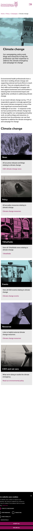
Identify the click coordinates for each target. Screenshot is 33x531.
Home (2, 13)
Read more (5, 505)
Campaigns (14, 13)
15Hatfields (7, 254)
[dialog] (16, 512)
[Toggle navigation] (30, 4)
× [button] (31, 496)
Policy (8, 13)
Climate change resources (12, 211)
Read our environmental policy (13, 381)
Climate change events (11, 296)
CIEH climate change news (12, 169)
